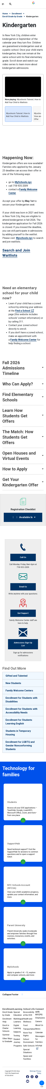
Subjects (17, 1032)
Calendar (39, 1032)
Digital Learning (17, 1026)
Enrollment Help (6, 1020)
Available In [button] (22, 517)
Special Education (17, 1013)
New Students (13, 683)
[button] (41, 1083)
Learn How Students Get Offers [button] (14, 416)
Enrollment (17, 13)
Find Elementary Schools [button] (17, 397)
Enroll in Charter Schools (5, 1028)
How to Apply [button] (14, 469)
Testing (16, 1035)
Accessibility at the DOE (28, 1013)
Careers (38, 1021)
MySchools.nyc (23, 182)
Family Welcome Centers (19, 690)
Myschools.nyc (24, 238)
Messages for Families (40, 1039)
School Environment (28, 1040)
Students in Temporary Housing (18, 732)
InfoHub (40, 1047)
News (37, 1029)
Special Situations (27, 1051)
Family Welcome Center (23, 339)
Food (25, 1025)
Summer (5, 1035)
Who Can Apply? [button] (17, 384)
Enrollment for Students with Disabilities (21, 699)
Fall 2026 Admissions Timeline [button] (13, 368)
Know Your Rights (27, 1034)
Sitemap (33, 1071)
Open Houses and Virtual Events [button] (19, 456)
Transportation (29, 1029)
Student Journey (16, 1040)
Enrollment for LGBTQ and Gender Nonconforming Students (20, 745)
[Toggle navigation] (3, 4)
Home (5, 13)
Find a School (24, 310)
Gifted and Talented (16, 675)
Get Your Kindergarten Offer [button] (20, 482)
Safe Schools (29, 1046)
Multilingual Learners (18, 1020)
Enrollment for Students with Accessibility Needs (21, 710)
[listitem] (18, 114)
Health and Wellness (27, 1020)
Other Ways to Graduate (7, 1040)
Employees (40, 1018)
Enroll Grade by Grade (12, 16)
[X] (36, 1076)
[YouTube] (27, 1081)
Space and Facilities (27, 1057)
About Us (39, 1025)
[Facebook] (27, 1076)
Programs (17, 1046)
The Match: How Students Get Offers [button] (17, 437)
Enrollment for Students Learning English (19, 721)
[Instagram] (32, 1076)
